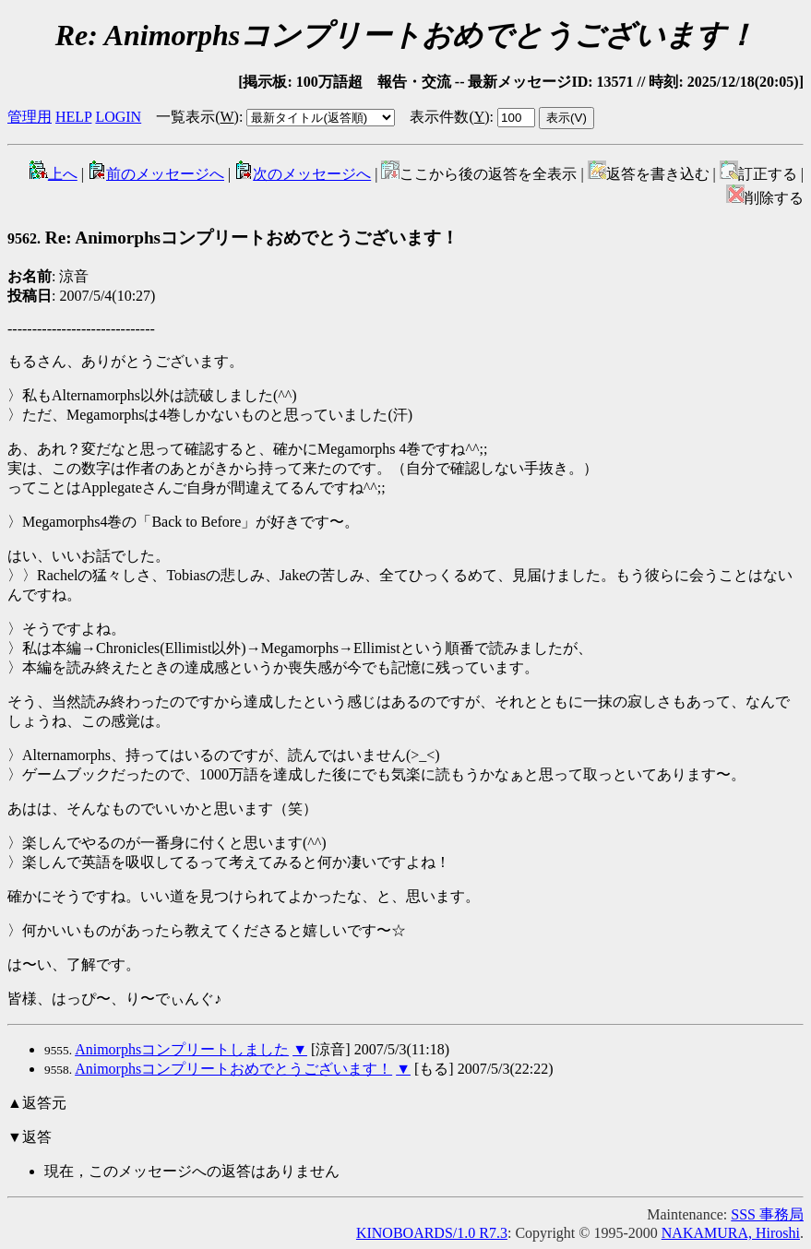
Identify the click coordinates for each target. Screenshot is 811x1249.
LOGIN (118, 117)
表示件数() (449, 117)
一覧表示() (197, 117)
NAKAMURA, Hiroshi (731, 1233)
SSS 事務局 (767, 1214)
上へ (54, 174)
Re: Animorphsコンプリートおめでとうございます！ (233, 237)
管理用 (29, 117)
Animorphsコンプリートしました (182, 1049)
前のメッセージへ (156, 174)
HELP (73, 117)
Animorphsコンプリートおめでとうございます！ (233, 1069)
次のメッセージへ (302, 174)
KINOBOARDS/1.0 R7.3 (431, 1233)
